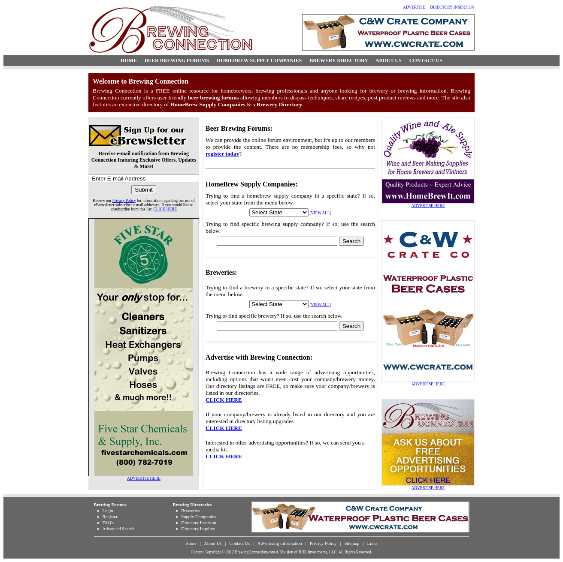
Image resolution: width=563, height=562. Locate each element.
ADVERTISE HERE (143, 478)
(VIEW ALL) (320, 213)
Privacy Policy (124, 200)
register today (222, 153)
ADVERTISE (414, 7)
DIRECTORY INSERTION (452, 7)
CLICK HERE (165, 209)
